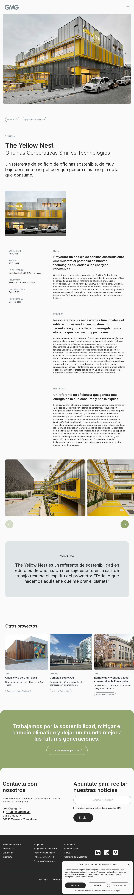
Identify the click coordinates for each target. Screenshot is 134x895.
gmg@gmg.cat (12, 808)
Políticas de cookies (83, 891)
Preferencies (120, 885)
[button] (128, 864)
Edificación (12, 119)
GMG (16, 7)
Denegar (97, 885)
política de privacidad (104, 808)
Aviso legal (115, 891)
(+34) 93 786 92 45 (18, 812)
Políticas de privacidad (101, 891)
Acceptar (75, 885)
